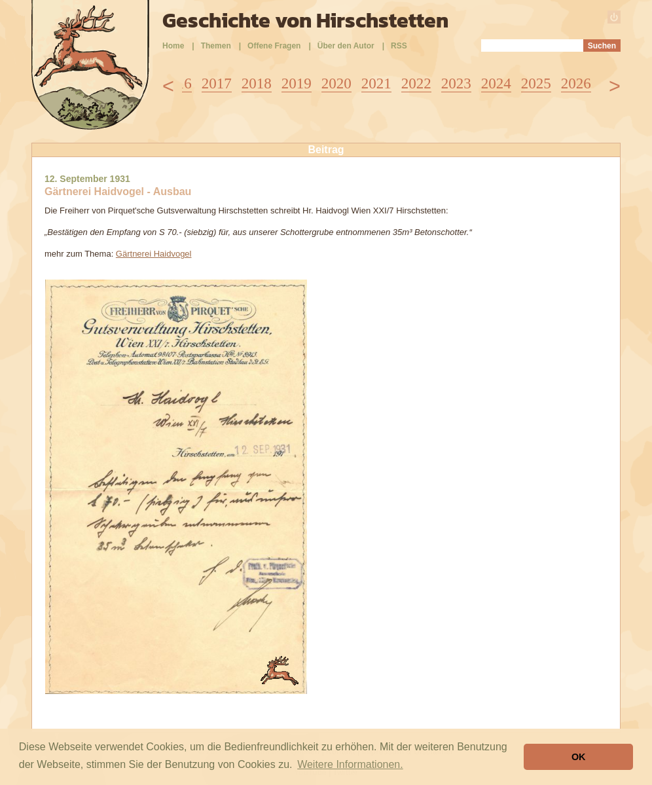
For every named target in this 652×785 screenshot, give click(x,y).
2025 (536, 83)
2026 (576, 83)
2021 (376, 83)
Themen (216, 45)
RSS (399, 45)
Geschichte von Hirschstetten (305, 20)
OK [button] (578, 757)
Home (173, 45)
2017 (217, 83)
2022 (416, 83)
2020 (336, 83)
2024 (496, 83)
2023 (456, 83)
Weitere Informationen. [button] (350, 764)
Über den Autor (345, 45)
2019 (296, 83)
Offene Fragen (273, 45)
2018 (257, 83)
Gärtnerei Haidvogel (154, 254)
